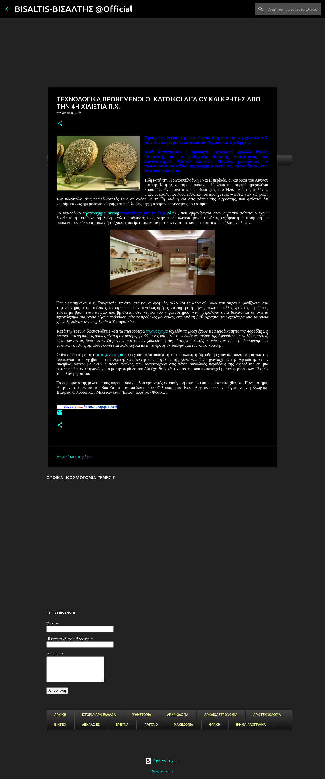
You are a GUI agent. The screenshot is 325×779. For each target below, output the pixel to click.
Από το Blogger (162, 761)
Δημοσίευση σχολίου (74, 456)
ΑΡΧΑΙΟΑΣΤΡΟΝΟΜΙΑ (220, 715)
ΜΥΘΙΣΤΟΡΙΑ (141, 715)
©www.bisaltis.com (162, 771)
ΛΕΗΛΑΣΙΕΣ (91, 724)
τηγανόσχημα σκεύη (100, 213)
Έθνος (80, 407)
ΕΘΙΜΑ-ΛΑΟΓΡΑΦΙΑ (251, 724)
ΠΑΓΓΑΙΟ (151, 724)
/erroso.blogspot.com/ (100, 407)
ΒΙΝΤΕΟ (60, 724)
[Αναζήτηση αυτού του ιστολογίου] (293, 9)
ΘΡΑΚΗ (214, 724)
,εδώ (146, 213)
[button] (60, 123)
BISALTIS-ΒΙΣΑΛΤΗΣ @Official (73, 9)
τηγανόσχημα (157, 331)
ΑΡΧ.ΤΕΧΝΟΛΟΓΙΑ (267, 715)
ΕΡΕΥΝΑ (122, 724)
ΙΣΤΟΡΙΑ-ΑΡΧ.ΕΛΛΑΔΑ (99, 715)
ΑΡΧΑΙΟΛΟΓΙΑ (178, 715)
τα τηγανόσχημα (109, 354)
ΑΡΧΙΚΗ (60, 715)
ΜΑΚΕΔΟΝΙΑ (183, 724)
